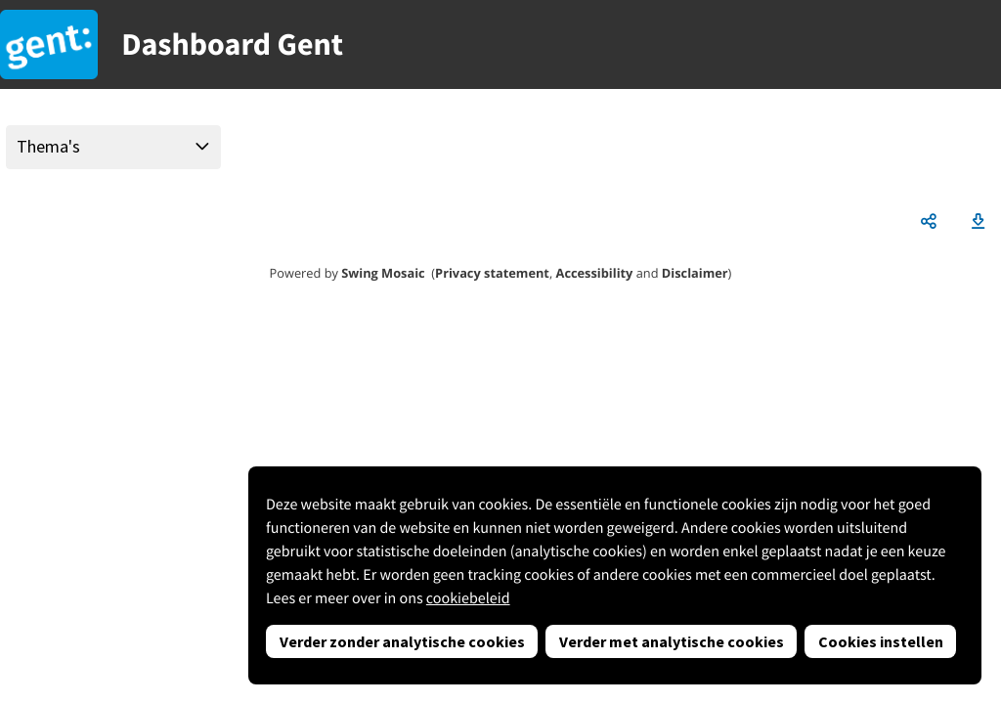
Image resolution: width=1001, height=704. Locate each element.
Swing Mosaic (382, 273)
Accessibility (594, 273)
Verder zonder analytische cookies (402, 641)
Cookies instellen (880, 641)
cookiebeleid (468, 598)
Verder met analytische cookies (671, 641)
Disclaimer (695, 273)
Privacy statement (492, 273)
